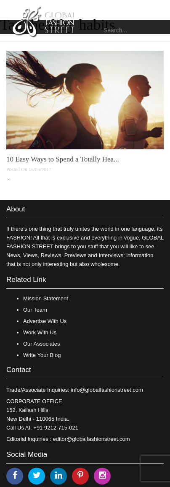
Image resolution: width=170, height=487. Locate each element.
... (8, 178)
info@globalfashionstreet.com (107, 390)
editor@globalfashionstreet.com (91, 439)
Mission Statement (45, 298)
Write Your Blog (42, 355)
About (15, 209)
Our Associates (41, 344)
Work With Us (39, 332)
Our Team (35, 310)
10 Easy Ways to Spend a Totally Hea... (62, 159)
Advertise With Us (44, 321)
